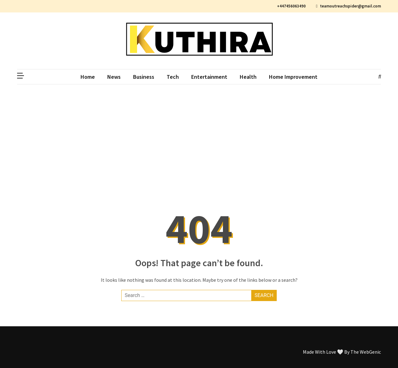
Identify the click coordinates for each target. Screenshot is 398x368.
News (114, 76)
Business (143, 76)
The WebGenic (365, 352)
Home (88, 76)
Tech (173, 76)
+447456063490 (290, 6)
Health (248, 76)
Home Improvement (293, 76)
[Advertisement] (199, 131)
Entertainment (209, 76)
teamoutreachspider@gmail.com (348, 6)
